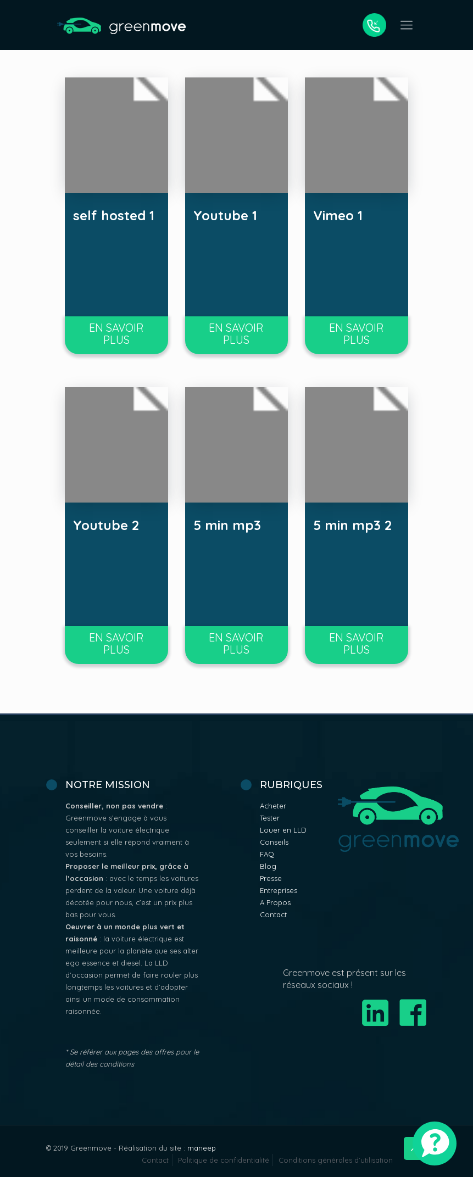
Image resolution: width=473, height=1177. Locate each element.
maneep (201, 1147)
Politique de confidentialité (223, 1160)
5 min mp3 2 (352, 525)
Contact (273, 914)
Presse (271, 878)
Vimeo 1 (338, 215)
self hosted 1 (113, 215)
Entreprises (278, 890)
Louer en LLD (283, 829)
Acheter (273, 805)
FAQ (267, 854)
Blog (268, 866)
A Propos (275, 902)
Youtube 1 (225, 215)
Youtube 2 (106, 525)
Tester (270, 817)
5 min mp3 (227, 525)
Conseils (274, 842)
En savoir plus (116, 334)
